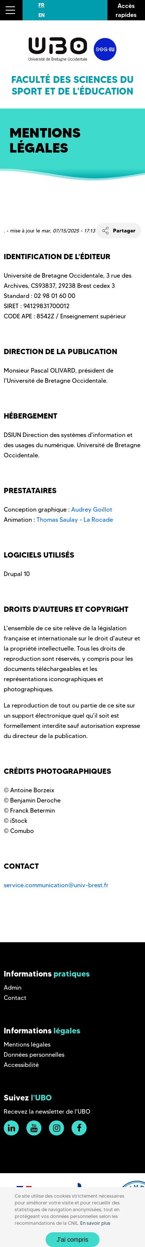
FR (41, 5)
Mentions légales (27, 1044)
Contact (15, 997)
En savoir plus (95, 1223)
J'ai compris (73, 1239)
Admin (12, 987)
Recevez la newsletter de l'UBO (47, 1111)
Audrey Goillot (91, 509)
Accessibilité (21, 1064)
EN (41, 15)
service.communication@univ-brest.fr (56, 885)
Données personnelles (34, 1054)
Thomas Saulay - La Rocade (75, 519)
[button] (11, 10)
